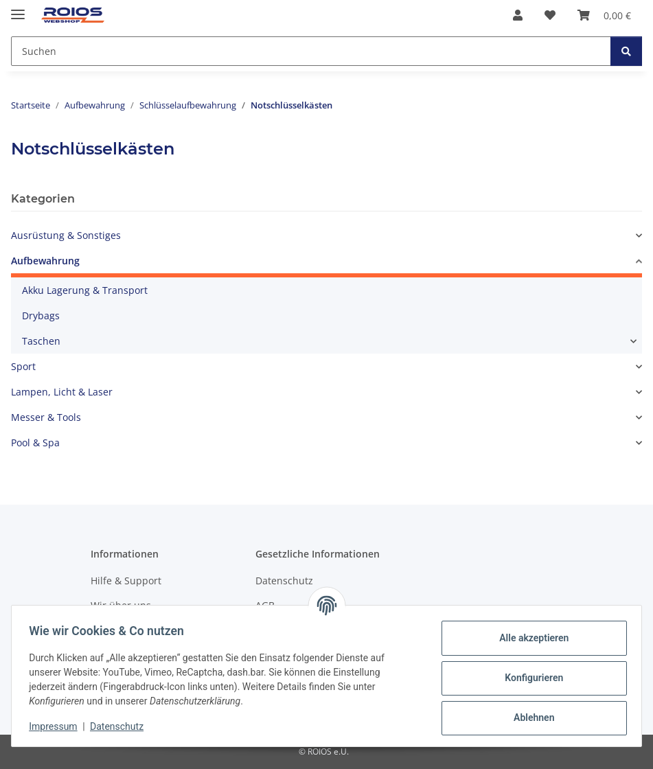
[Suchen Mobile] (311, 51)
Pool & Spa (35, 442)
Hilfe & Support (126, 580)
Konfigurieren (529, 677)
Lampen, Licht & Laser (62, 391)
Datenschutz (121, 726)
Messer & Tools (46, 417)
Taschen (41, 340)
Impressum (58, 726)
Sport (23, 366)
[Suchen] (626, 51)
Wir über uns (121, 605)
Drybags (41, 315)
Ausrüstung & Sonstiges (66, 235)
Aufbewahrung (45, 260)
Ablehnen (529, 717)
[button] (518, 15)
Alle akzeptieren (529, 637)
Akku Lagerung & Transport (85, 290)
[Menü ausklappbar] (18, 8)
